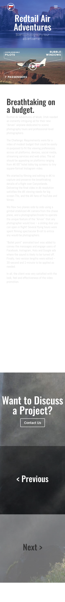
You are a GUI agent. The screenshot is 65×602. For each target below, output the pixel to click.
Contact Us (32, 423)
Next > (32, 547)
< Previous (32, 478)
